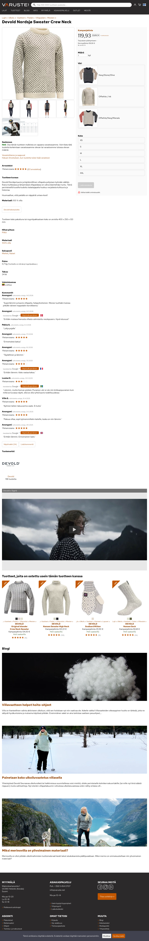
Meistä (87, 10)
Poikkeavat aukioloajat (12, 907)
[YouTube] (111, 887)
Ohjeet (6, 926)
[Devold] (11, 469)
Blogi (101, 920)
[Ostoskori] (139, 4)
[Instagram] (105, 887)
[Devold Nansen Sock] (129, 611)
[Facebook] (100, 887)
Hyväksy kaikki (118, 936)
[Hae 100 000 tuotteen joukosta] (81, 5)
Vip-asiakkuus (57, 923)
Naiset (12, 253)
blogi (27, 10)
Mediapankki (104, 926)
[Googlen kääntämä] (10, 315)
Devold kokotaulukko (12, 209)
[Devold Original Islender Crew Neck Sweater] (19, 611)
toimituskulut (105, 35)
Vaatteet (21, 17)
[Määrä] (83, 55)
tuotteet (15, 10)
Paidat (30, 17)
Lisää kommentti (27, 444)
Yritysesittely (104, 929)
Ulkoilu (12, 17)
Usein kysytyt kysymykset (61, 903)
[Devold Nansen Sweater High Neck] (56, 611)
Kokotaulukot (104, 923)
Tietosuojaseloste (58, 926)
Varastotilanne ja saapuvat (13, 155)
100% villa (6, 243)
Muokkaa (106, 936)
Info (35, 10)
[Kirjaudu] (135, 4)
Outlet (76, 10)
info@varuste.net (57, 890)
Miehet (5, 253)
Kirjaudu (55, 920)
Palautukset (8, 920)
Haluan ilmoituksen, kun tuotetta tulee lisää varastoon (26, 158)
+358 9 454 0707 (62, 886)
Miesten (51, 17)
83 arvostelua (34, 169)
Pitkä (4, 232)
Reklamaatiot (9, 923)
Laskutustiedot (57, 909)
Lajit (4, 10)
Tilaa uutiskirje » (107, 896)
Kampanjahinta (85, 30)
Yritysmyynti (56, 906)
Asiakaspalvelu (61, 10)
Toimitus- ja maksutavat (13, 929)
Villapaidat (40, 17)
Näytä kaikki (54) (10, 444)
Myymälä (45, 10)
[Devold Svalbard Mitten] (93, 611)
